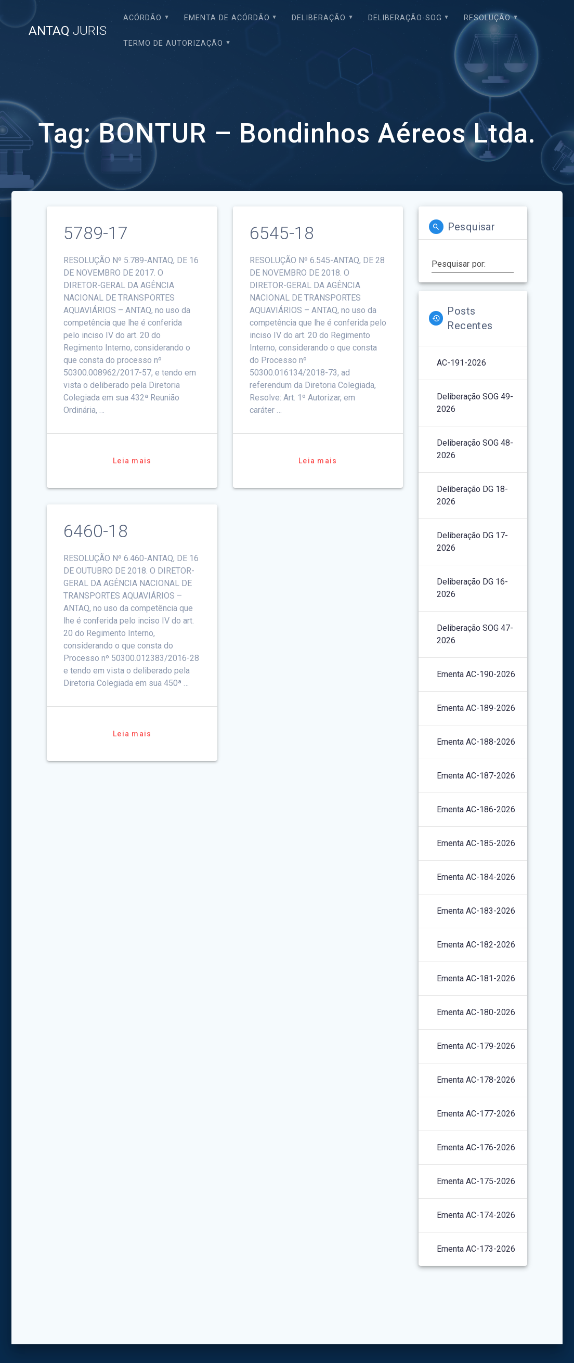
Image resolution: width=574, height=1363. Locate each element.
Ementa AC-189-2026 (476, 708)
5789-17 (95, 233)
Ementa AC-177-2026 (476, 1114)
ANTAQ (68, 30)
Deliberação (319, 18)
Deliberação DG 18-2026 (472, 495)
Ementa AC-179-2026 (476, 1046)
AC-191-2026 (461, 363)
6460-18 (95, 531)
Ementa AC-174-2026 (476, 1215)
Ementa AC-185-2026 (476, 843)
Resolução (487, 18)
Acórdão (142, 18)
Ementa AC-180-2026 (476, 1012)
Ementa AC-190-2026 (476, 674)
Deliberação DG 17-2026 (472, 541)
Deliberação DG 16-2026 (472, 588)
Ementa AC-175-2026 (476, 1181)
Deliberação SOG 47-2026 (475, 634)
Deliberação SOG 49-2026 (475, 403)
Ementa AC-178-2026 (476, 1080)
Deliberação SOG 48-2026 (475, 449)
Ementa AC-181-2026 (476, 978)
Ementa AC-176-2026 (476, 1147)
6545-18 (282, 233)
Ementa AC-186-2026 (476, 809)
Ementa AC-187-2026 (476, 776)
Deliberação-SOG (405, 18)
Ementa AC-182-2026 (476, 945)
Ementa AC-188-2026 (476, 742)
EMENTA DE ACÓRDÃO (227, 18)
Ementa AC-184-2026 (476, 877)
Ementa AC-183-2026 (476, 911)
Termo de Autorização (173, 43)
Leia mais (132, 461)
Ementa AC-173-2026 (476, 1249)
